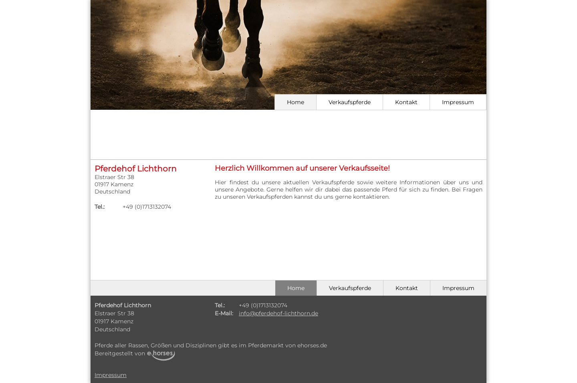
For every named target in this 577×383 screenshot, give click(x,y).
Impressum (458, 102)
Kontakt (406, 102)
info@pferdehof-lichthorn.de (278, 313)
